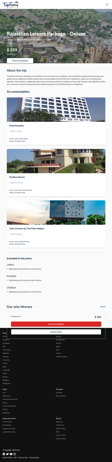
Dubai (5, 336)
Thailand (6, 340)
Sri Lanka (6, 360)
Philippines (7, 383)
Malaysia (6, 380)
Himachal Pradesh (9, 406)
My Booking (7, 425)
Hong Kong (7, 350)
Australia (59, 392)
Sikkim (5, 409)
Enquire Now (56, 331)
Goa (4, 392)
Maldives (6, 353)
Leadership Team (9, 432)
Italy (57, 350)
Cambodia (6, 370)
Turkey (5, 363)
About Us (59, 422)
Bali (4, 346)
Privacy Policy (61, 438)
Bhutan (5, 377)
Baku (4, 367)
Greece (58, 343)
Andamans (6, 396)
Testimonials (7, 422)
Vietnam (6, 356)
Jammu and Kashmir (10, 399)
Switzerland (60, 340)
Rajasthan (6, 413)
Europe (58, 336)
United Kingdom (61, 356)
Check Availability (20, 60)
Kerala (5, 402)
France (58, 353)
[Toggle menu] (106, 4)
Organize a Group (9, 428)
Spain (58, 346)
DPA (57, 432)
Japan (5, 373)
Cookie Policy (61, 428)
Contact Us (60, 425)
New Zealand (61, 396)
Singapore (6, 343)
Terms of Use (61, 435)
